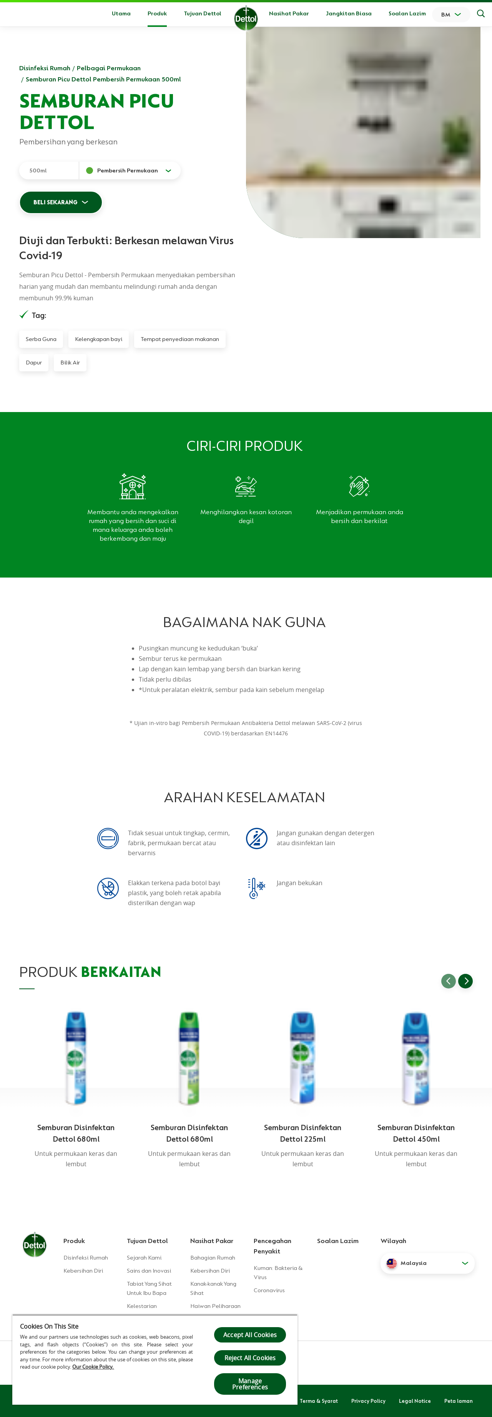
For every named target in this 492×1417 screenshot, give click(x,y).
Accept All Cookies (250, 1335)
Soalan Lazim (407, 13)
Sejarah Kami (144, 1257)
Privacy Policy (368, 1401)
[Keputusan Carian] (480, 14)
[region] (155, 1359)
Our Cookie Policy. (93, 1366)
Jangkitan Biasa (349, 13)
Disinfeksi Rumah (44, 68)
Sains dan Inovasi (149, 1270)
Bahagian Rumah (212, 1257)
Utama (121, 13)
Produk (74, 1241)
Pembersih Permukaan (127, 170)
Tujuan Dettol (202, 13)
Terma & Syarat (319, 1401)
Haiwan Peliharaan (215, 1306)
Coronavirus (269, 1290)
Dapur (34, 362)
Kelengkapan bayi (98, 339)
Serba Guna (41, 339)
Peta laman (458, 1401)
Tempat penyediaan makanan (180, 339)
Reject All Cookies (250, 1358)
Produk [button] (157, 13)
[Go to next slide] (465, 981)
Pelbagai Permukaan (109, 68)
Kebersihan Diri (83, 1270)
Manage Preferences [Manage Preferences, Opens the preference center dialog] (250, 1384)
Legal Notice (415, 1401)
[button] (428, 1263)
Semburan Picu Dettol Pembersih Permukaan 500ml (103, 79)
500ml (38, 170)
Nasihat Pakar (289, 13)
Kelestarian (142, 1306)
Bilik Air (70, 362)
